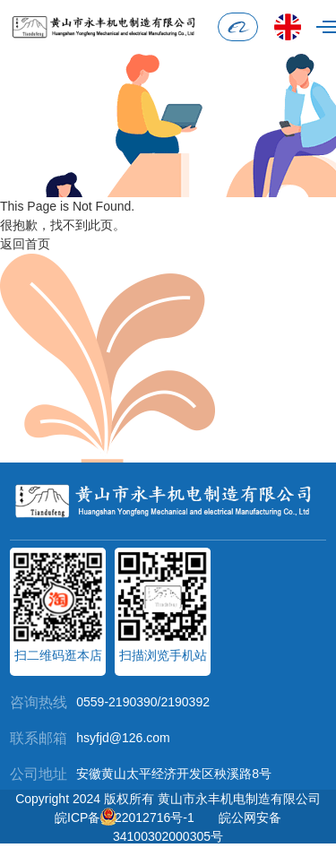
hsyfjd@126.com (122, 738)
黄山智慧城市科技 (200, 855)
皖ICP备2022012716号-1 (124, 817)
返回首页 (25, 244)
